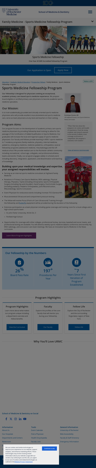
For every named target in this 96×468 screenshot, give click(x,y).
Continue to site (49, 448)
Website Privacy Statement (24, 462)
